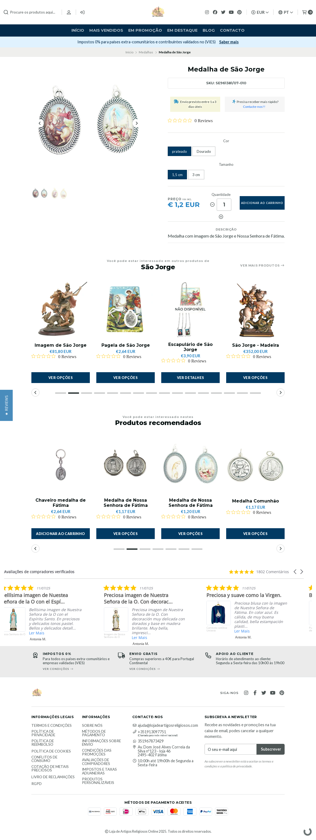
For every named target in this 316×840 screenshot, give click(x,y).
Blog (209, 30)
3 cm (196, 175)
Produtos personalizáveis (98, 781)
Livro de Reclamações (53, 777)
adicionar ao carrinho (262, 203)
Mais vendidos (106, 30)
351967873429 (148, 741)
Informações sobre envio (101, 743)
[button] (60, 393)
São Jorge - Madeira (255, 345)
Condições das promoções (96, 752)
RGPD (36, 784)
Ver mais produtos (262, 265)
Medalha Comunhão (255, 501)
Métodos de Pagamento (94, 733)
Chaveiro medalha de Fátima (60, 503)
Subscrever (219, 42)
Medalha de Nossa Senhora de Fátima (126, 503)
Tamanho (226, 164)
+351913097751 (149, 732)
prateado (179, 151)
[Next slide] (137, 123)
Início (77, 30)
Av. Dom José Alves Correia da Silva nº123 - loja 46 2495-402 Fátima (161, 751)
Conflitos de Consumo (44, 759)
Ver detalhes (190, 377)
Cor (226, 141)
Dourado (204, 151)
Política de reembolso (42, 743)
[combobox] (30, 12)
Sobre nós (92, 726)
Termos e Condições (51, 726)
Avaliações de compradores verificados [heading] (39, 571)
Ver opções (60, 377)
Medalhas (146, 52)
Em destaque (182, 30)
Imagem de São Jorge (61, 345)
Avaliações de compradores (96, 762)
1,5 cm (177, 175)
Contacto (232, 30)
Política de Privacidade (43, 733)
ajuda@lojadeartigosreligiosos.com (165, 725)
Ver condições (144, 668)
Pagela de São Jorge (125, 345)
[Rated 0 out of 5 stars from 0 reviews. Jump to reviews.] (190, 120)
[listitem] (95, 614)
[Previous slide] (40, 123)
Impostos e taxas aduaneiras (99, 771)
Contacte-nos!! (254, 107)
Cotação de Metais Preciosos (50, 768)
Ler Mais (90, 632)
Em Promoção (145, 30)
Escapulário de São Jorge (190, 347)
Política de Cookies (51, 751)
